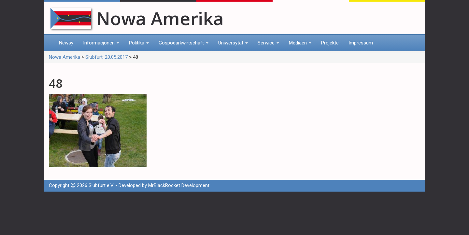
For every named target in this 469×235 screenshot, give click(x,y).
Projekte (330, 43)
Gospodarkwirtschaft (183, 43)
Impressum (360, 43)
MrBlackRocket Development (178, 185)
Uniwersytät (233, 43)
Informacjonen (101, 43)
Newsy (66, 43)
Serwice (268, 43)
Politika (139, 43)
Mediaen (300, 43)
